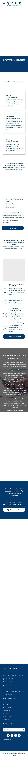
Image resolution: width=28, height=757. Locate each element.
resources (6, 713)
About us (5, 704)
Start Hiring (6, 710)
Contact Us (6, 719)
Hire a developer (8, 707)
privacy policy (7, 716)
